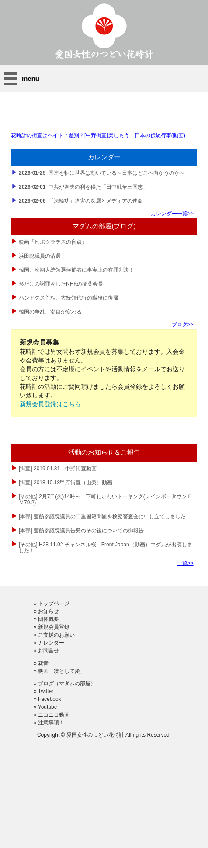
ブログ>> (183, 324)
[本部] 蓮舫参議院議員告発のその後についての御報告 (82, 530)
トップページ (53, 603)
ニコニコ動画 (53, 715)
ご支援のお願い (56, 635)
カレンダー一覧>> (172, 213)
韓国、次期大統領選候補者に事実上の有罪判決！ (76, 270)
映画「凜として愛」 (61, 671)
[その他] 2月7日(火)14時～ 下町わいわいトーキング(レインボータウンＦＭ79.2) (105, 499)
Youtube (47, 707)
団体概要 (48, 619)
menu (30, 78)
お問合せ (48, 651)
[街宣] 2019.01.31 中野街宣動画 (58, 468)
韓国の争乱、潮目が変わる (50, 312)
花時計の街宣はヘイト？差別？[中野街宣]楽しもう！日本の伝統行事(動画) (98, 135)
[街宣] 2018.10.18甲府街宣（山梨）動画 (66, 482)
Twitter (45, 691)
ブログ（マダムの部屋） (67, 683)
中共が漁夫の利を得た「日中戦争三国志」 (83, 187)
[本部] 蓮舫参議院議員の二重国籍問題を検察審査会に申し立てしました (103, 517)
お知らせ (48, 611)
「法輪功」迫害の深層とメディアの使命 (81, 201)
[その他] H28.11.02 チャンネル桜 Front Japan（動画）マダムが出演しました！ (105, 547)
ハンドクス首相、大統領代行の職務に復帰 (68, 298)
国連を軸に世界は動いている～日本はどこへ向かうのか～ (102, 173)
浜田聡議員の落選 (40, 256)
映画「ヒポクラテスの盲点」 (53, 242)
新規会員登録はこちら (50, 403)
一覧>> (185, 563)
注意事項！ (51, 723)
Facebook (49, 699)
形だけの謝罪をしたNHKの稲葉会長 (61, 284)
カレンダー (51, 643)
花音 (43, 663)
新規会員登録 (53, 627)
